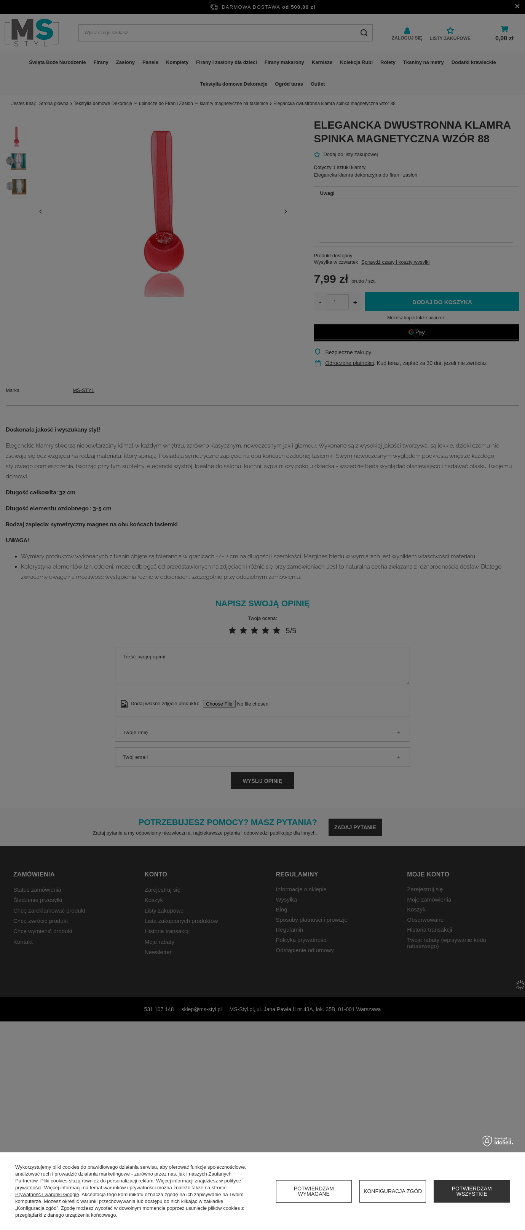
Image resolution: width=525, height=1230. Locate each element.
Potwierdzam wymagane (314, 1191)
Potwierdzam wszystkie (472, 1191)
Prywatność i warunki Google (47, 1194)
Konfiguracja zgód (393, 1191)
